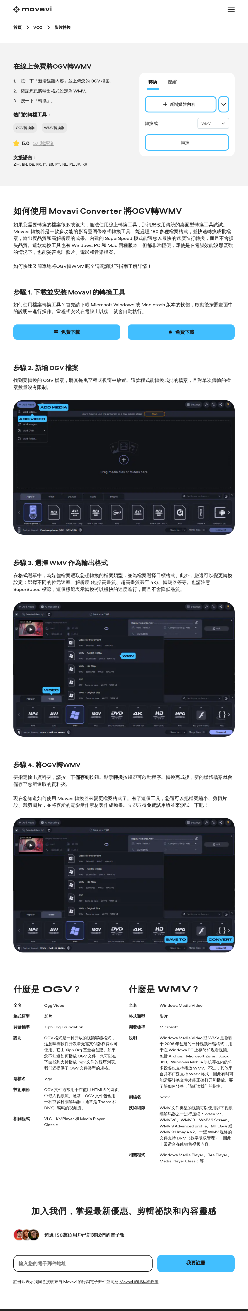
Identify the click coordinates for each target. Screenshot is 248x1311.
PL (71, 164)
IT (44, 164)
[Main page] (32, 9)
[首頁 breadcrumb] (17, 27)
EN (24, 164)
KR (85, 164)
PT (57, 164)
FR (38, 164)
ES (51, 164)
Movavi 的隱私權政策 (138, 1281)
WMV (213, 123)
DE (31, 164)
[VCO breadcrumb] (37, 27)
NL (64, 164)
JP (78, 164)
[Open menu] (231, 9)
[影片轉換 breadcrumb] (62, 27)
